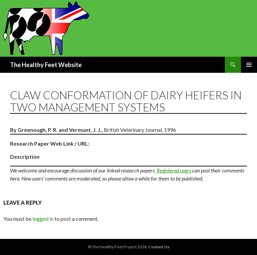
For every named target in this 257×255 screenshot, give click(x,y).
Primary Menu (249, 65)
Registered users (174, 170)
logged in (43, 218)
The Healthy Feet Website (46, 64)
